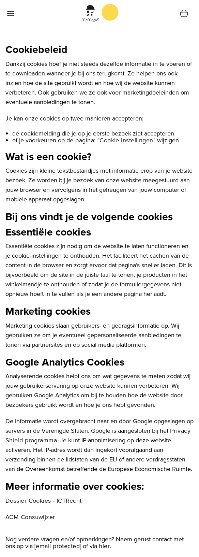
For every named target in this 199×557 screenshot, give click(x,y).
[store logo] (110, 12)
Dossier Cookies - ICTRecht (43, 500)
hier (104, 546)
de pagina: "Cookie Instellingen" (110, 140)
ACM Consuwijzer (30, 517)
